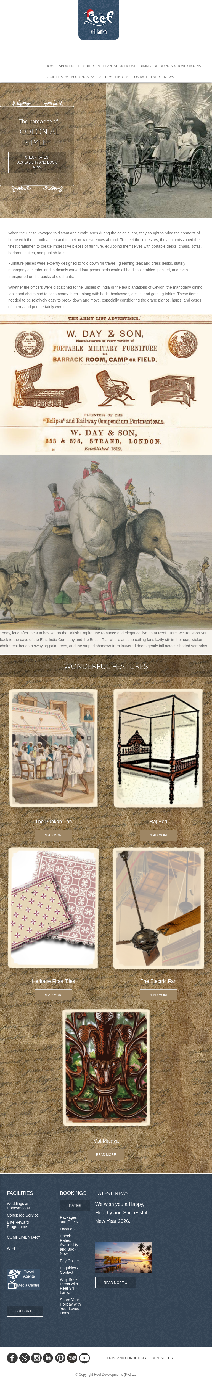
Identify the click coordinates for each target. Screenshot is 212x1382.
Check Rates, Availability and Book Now (37, 162)
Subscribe (25, 1311)
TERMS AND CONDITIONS (125, 1358)
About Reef (69, 66)
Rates (75, 1205)
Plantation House (119, 66)
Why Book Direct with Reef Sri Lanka (69, 1286)
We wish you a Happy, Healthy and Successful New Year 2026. (121, 1212)
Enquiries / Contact (69, 1270)
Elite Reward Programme (18, 1224)
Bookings (80, 77)
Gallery (104, 77)
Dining (145, 66)
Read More (54, 835)
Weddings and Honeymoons (19, 1205)
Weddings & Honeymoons (177, 66)
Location (67, 1229)
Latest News (162, 77)
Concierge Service (22, 1215)
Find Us (122, 77)
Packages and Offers (69, 1219)
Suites (89, 66)
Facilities (54, 77)
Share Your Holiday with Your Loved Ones (70, 1306)
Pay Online (69, 1261)
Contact (140, 77)
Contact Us (162, 1358)
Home (50, 66)
